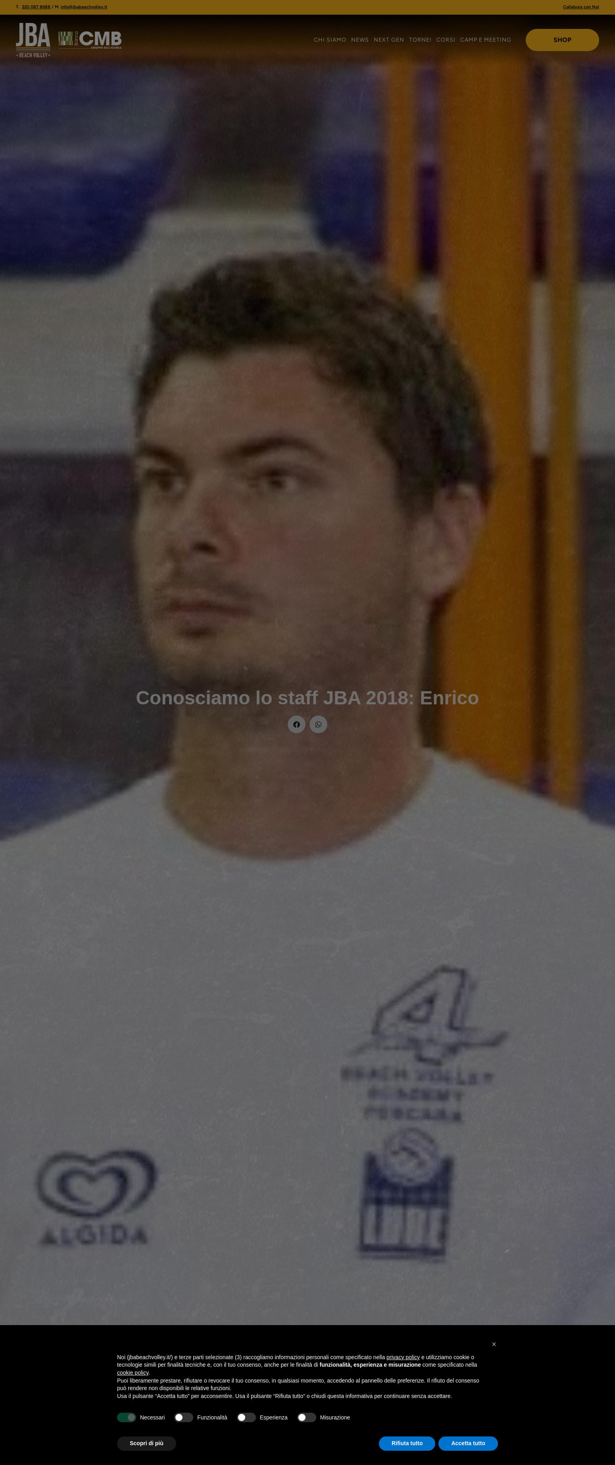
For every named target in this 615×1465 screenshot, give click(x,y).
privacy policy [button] (403, 1357)
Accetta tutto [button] (468, 1443)
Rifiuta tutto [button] (407, 1443)
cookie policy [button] (132, 1372)
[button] (494, 1344)
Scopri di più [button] (146, 1443)
